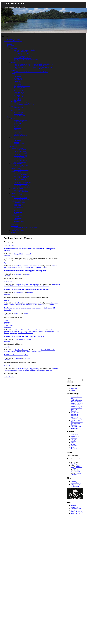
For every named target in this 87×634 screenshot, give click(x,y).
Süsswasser (10, 117)
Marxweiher (17, 123)
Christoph (28, 254)
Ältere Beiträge (9, 245)
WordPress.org (75, 486)
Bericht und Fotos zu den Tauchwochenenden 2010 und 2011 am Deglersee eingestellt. (77, 400)
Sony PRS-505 (18, 229)
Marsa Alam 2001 (19, 92)
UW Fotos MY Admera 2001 (22, 185)
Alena (72, 467)
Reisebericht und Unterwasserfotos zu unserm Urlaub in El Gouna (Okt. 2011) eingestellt (76, 408)
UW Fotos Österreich (16, 215)
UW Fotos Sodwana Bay (21, 165)
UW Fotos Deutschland (17, 201)
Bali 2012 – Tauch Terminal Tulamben (24, 50)
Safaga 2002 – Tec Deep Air (22, 86)
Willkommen (10, 45)
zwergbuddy (74, 505)
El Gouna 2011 (18, 75)
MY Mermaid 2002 (19, 87)
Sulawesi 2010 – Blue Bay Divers (23, 53)
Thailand (13, 106)
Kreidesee (12, 304)
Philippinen (14, 101)
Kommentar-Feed (75, 484)
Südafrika (13, 62)
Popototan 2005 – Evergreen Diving (24, 104)
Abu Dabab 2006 (18, 79)
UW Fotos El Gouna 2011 (21, 173)
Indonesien (14, 48)
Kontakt (73, 390)
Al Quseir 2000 (18, 93)
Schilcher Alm (8, 370)
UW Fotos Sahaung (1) (20, 153)
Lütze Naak (17, 132)
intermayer (74, 510)
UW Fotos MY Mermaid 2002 (22, 182)
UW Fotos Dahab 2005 (20, 179)
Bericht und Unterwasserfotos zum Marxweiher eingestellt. (24, 336)
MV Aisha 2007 (18, 112)
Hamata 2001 (17, 89)
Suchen (69, 378)
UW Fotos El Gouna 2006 (21, 177)
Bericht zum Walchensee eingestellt (16, 355)
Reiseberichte (11, 47)
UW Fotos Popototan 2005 (21, 191)
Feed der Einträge (76, 483)
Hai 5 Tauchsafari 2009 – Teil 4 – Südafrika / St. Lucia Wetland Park (33, 67)
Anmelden (73, 481)
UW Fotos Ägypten (16, 171)
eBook (72, 447)
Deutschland (14, 118)
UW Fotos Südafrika (16, 163)
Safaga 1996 (17, 100)
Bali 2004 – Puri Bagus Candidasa (23, 61)
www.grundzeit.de (14, 3)
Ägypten (13, 73)
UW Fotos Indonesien (17, 148)
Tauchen (20, 267)
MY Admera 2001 (19, 90)
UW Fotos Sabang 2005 (20, 190)
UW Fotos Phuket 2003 (20, 198)
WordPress (14, 232)
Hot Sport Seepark (19, 134)
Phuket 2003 (17, 109)
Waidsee (16, 126)
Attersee (16, 139)
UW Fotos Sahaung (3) (20, 156)
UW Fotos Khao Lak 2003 (21, 199)
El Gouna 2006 (18, 78)
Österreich (13, 137)
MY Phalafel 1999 (19, 95)
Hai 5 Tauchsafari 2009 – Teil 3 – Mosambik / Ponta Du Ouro (31, 72)
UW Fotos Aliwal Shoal (20, 167)
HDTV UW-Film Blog (77, 511)
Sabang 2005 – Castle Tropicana (23, 103)
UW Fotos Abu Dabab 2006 (21, 176)
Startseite (9, 44)
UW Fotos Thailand (16, 196)
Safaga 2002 (17, 84)
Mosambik (13, 70)
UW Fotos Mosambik (17, 168)
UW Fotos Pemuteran (20, 149)
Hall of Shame (15, 224)
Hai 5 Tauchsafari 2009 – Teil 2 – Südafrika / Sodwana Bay (30, 65)
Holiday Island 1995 (19, 115)
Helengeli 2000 (18, 114)
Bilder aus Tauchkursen (17, 230)
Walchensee (17, 128)
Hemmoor (17, 129)
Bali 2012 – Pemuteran (20, 51)
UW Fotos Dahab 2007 (20, 174)
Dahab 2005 (17, 81)
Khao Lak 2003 (18, 107)
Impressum (74, 388)
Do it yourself (14, 226)
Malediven (13, 111)
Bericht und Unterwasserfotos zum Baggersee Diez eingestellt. (25, 271)
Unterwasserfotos (12, 146)
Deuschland (18, 265)
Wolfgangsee (17, 145)
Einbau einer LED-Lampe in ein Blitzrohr (25, 227)
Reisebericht (27, 331)
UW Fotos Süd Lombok (20, 160)
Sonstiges (9, 223)
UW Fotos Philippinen (17, 188)
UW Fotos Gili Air (19, 159)
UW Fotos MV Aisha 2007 (21, 195)
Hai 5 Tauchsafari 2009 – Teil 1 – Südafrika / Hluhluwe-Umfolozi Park (33, 64)
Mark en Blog (74, 507)
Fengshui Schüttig (76, 508)
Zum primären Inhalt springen (12, 39)
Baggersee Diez (18, 121)
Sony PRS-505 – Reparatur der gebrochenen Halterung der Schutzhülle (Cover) (76, 415)
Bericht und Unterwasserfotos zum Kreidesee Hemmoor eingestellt (27, 289)
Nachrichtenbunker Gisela (21, 135)
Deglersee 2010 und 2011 (21, 120)
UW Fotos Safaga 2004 (20, 181)
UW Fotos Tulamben (20, 151)
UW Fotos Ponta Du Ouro (21, 170)
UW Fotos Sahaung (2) (20, 154)
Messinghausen (18, 125)
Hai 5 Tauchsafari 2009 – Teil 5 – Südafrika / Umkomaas (30, 68)
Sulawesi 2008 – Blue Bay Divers (23, 54)
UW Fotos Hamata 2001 (21, 184)
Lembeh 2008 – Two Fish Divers (23, 56)
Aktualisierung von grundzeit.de (76, 427)
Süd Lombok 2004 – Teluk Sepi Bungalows (26, 59)
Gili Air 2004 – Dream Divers (22, 58)
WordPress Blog (75, 513)
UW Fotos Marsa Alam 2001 (22, 187)
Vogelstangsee (18, 131)
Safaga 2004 (17, 82)
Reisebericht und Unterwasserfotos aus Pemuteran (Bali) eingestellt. (77, 423)
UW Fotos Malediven (17, 193)
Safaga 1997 (17, 98)
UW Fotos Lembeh (19, 157)
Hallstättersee (18, 140)
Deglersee (6, 263)
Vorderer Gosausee (19, 143)
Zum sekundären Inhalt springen (13, 41)
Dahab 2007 (17, 76)
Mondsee (16, 142)
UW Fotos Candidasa (20, 162)
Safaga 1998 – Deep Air (20, 96)
